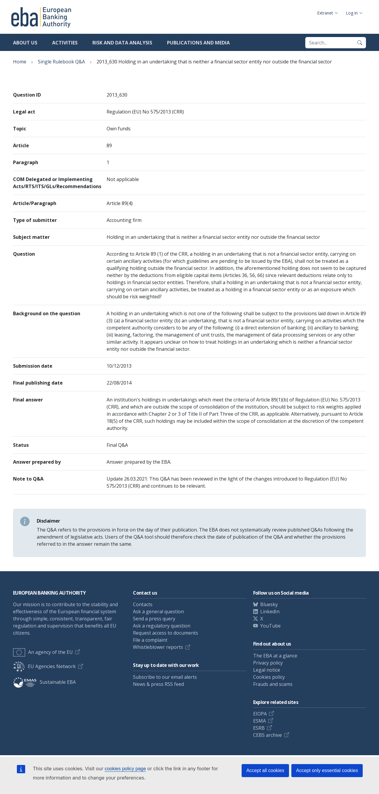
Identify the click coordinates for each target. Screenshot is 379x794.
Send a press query (154, 618)
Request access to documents (165, 633)
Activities (65, 42)
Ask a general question (158, 611)
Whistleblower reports (158, 647)
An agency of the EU (43, 652)
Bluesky (269, 604)
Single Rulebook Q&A (61, 61)
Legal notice (266, 670)
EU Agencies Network (44, 666)
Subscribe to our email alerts (165, 677)
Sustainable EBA (44, 682)
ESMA (259, 721)
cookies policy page (125, 768)
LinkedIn (270, 611)
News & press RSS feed (158, 684)
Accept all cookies (265, 770)
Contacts (142, 604)
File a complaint (150, 640)
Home (19, 61)
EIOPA (260, 713)
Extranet (325, 13)
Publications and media (198, 42)
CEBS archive (267, 735)
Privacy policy (268, 662)
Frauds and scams (273, 684)
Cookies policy (269, 677)
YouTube (270, 625)
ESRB (259, 728)
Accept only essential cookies (327, 770)
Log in (352, 13)
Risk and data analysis (122, 42)
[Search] (360, 42)
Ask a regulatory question (161, 625)
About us (25, 42)
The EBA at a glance (275, 655)
